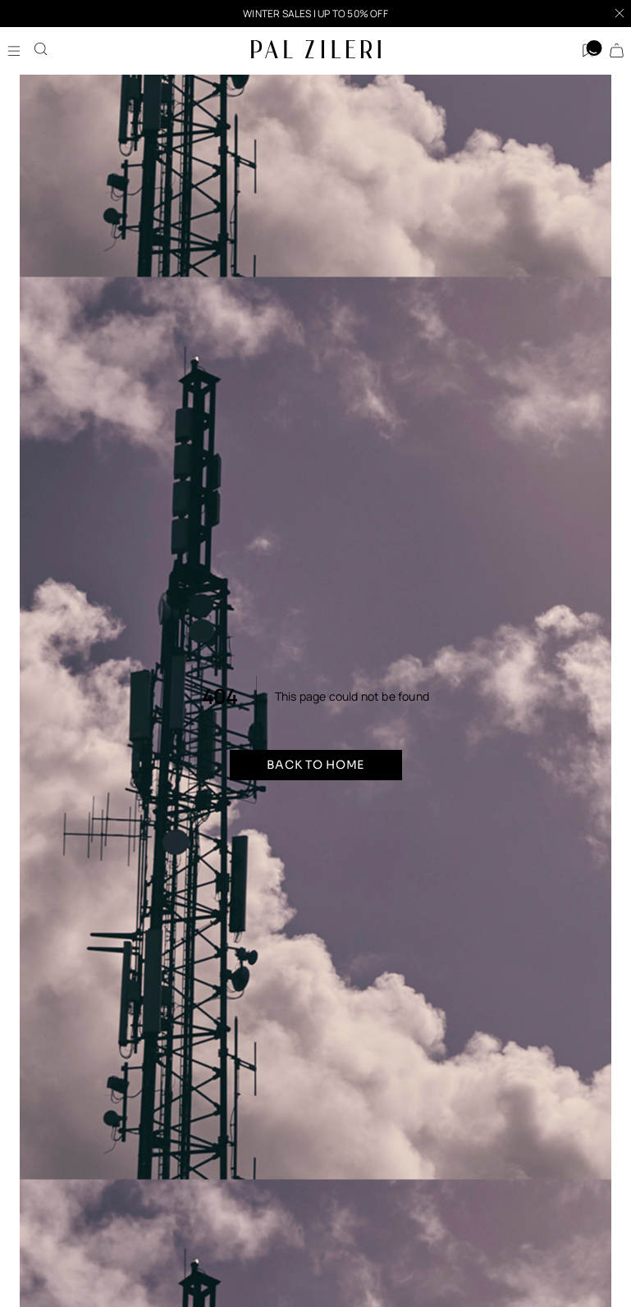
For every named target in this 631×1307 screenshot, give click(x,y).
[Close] (619, 13)
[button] (315, 13)
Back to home (315, 764)
